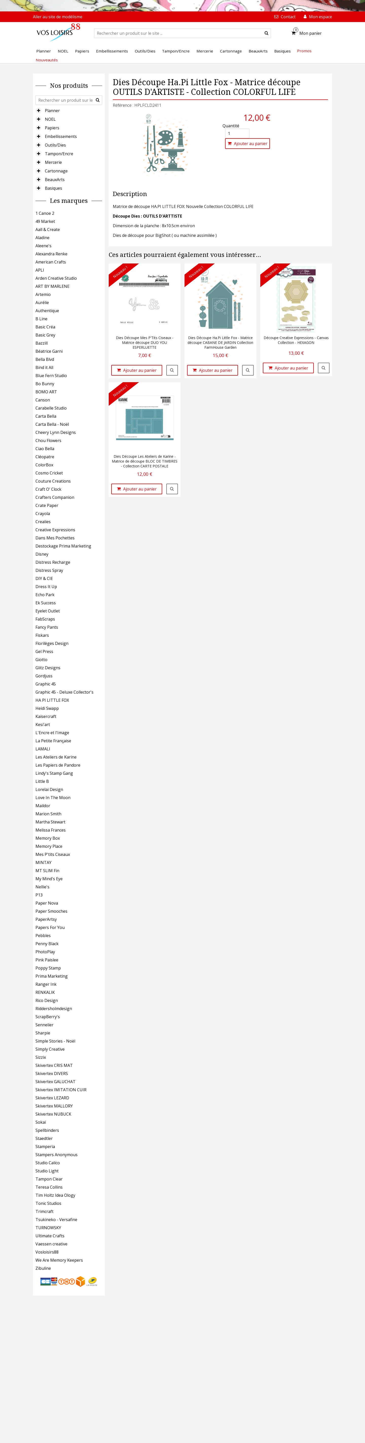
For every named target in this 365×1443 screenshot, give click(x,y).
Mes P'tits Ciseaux (52, 854)
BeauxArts (55, 179)
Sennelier (44, 1025)
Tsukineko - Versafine (56, 1219)
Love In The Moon (52, 797)
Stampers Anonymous (56, 1154)
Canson (42, 400)
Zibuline (43, 1268)
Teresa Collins (49, 1187)
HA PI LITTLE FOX (52, 700)
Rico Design (46, 1000)
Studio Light (47, 1171)
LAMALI (42, 749)
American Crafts (50, 262)
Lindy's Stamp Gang (54, 773)
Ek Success (45, 603)
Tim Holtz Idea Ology (55, 1195)
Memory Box (47, 838)
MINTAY (43, 862)
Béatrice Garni (49, 351)
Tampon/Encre (59, 153)
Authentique (47, 310)
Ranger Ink (46, 984)
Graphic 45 (45, 684)
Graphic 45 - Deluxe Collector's (64, 692)
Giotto (41, 659)
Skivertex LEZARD (52, 1098)
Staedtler (44, 1138)
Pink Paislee (46, 960)
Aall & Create (47, 229)
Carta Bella (45, 416)
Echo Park (44, 594)
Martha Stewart (50, 822)
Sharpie (42, 1033)
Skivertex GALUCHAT (55, 1081)
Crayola (42, 513)
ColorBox (44, 465)
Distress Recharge (52, 562)
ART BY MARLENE (52, 286)
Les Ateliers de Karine (56, 757)
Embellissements (61, 136)
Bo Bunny (44, 383)
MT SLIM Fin (47, 870)
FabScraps (45, 619)
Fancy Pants (46, 627)
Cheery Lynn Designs (55, 432)
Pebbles (43, 935)
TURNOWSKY (48, 1227)
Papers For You (50, 927)
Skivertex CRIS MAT (54, 1065)
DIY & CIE (44, 578)
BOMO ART (46, 392)
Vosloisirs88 (47, 1252)
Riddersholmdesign (53, 1008)
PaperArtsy (46, 919)
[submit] (266, 33)
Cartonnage (56, 171)
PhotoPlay (45, 952)
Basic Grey (45, 335)
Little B (42, 781)
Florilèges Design (51, 643)
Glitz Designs (47, 668)
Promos (304, 50)
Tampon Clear (49, 1179)
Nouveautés (47, 59)
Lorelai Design (49, 789)
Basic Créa (45, 327)
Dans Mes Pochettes (55, 538)
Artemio (43, 294)
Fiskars (42, 635)
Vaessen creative (51, 1244)
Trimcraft (44, 1211)
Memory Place (48, 846)
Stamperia (45, 1146)
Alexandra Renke (51, 254)
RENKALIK (45, 992)
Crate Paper (46, 505)
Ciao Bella (44, 448)
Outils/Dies (55, 145)
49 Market (45, 221)
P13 (39, 895)
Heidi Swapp (47, 708)
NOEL (50, 119)
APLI (39, 270)
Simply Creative (50, 1049)
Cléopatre (44, 457)
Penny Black (47, 943)
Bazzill (41, 343)
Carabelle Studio (51, 408)
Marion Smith (48, 814)
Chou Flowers (48, 440)
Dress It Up (46, 586)
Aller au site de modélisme (57, 17)
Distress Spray (49, 570)
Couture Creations (53, 481)
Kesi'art (42, 724)
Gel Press (44, 651)
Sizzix (40, 1057)
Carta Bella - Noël (52, 424)
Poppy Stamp (48, 968)
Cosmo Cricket (49, 473)
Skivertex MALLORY (54, 1106)
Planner (52, 110)
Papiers (52, 128)
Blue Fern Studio (51, 375)
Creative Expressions (55, 530)
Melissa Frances (50, 830)
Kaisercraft (45, 716)
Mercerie (53, 162)
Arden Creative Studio (56, 278)
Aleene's (43, 246)
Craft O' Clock (48, 489)
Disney (41, 554)
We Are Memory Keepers (59, 1260)
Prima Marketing (51, 976)
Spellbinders (47, 1130)
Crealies (43, 521)
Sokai (40, 1122)
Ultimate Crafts (49, 1236)
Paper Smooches (51, 911)
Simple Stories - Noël (55, 1041)
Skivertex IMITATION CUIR (60, 1090)
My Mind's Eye (49, 879)
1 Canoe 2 (44, 213)
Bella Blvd (44, 359)
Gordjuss (43, 676)
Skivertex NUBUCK (53, 1114)
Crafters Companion (54, 497)
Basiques (53, 188)
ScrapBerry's (47, 1016)
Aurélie (42, 302)
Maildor (42, 805)
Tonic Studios (48, 1203)
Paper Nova (46, 903)
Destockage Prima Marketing (63, 546)
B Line (41, 319)
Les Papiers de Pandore (57, 765)
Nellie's (42, 887)
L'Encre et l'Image (52, 732)
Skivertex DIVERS (51, 1073)
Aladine (42, 237)
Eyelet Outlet (47, 611)
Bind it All (44, 367)
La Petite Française (53, 741)
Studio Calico (47, 1163)
